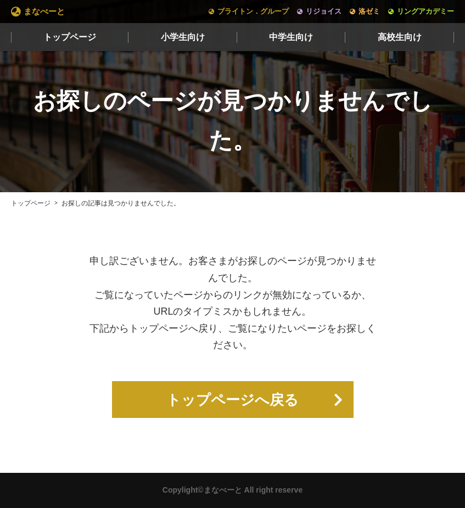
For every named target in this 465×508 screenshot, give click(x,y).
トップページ (69, 37)
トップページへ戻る (232, 400)
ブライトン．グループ (253, 11)
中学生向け (291, 37)
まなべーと (44, 11)
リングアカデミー (425, 11)
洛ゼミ (369, 11)
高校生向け (400, 37)
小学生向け (183, 37)
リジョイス (323, 11)
